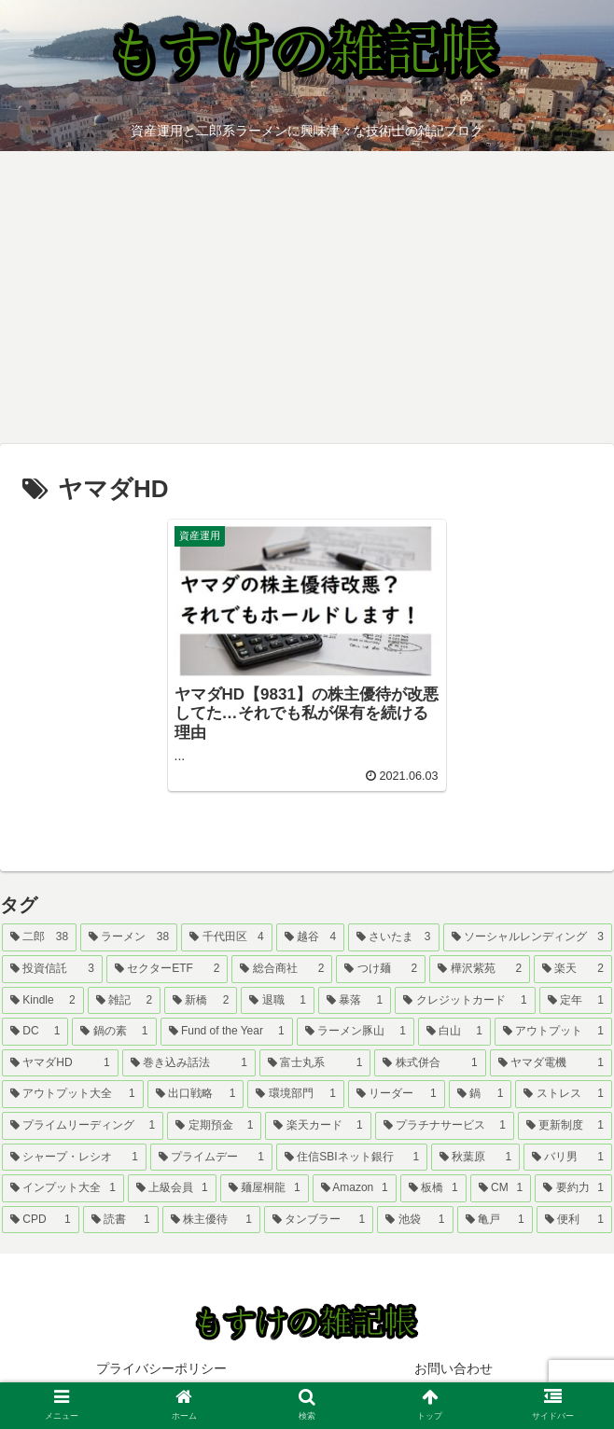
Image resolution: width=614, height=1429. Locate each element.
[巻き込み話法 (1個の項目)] (189, 1063)
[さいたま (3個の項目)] (393, 937)
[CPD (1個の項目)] (40, 1220)
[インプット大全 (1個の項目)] (63, 1188)
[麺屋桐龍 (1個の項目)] (264, 1188)
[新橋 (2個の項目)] (200, 1001)
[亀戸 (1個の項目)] (495, 1220)
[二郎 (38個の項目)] (39, 937)
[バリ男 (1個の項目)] (567, 1158)
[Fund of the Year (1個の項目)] (226, 1032)
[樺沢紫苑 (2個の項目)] (479, 969)
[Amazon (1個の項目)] (355, 1188)
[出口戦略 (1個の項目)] (195, 1094)
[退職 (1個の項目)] (277, 1001)
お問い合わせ (453, 1368)
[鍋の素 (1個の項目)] (114, 1032)
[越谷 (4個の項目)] (310, 937)
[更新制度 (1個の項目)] (565, 1126)
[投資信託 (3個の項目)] (52, 969)
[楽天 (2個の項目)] (573, 969)
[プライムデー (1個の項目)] (211, 1158)
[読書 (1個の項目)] (121, 1220)
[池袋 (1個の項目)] (415, 1220)
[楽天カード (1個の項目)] (317, 1126)
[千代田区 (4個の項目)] (226, 937)
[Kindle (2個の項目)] (43, 1001)
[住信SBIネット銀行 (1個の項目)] (351, 1158)
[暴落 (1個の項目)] (354, 1001)
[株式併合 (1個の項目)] (429, 1063)
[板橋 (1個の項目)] (433, 1188)
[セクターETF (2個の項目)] (167, 969)
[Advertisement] (307, 304)
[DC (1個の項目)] (35, 1032)
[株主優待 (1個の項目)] (211, 1220)
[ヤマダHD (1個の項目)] (60, 1063)
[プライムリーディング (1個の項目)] (82, 1126)
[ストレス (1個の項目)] (563, 1094)
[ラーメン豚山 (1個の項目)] (355, 1032)
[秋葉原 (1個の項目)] (475, 1158)
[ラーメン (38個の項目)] (128, 937)
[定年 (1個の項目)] (575, 1001)
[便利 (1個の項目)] (574, 1220)
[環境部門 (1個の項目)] (295, 1094)
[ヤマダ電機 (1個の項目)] (551, 1063)
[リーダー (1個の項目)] (396, 1094)
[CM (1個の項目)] (501, 1188)
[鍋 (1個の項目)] (480, 1094)
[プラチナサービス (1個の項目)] (444, 1126)
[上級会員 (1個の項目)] (172, 1188)
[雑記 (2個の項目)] (124, 1001)
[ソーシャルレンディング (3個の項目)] (527, 937)
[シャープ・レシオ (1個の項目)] (74, 1158)
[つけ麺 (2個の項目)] (381, 969)
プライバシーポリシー (161, 1368)
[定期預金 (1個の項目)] (214, 1126)
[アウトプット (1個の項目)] (553, 1032)
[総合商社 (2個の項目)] (281, 969)
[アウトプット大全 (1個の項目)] (73, 1094)
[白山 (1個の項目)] (454, 1032)
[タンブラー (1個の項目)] (318, 1220)
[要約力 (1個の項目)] (573, 1188)
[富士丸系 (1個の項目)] (314, 1063)
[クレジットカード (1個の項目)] (465, 1001)
